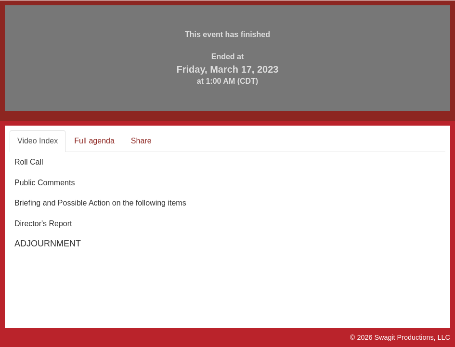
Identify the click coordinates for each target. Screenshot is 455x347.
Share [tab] (141, 141)
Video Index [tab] (37, 141)
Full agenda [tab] (94, 141)
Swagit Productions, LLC (412, 337)
